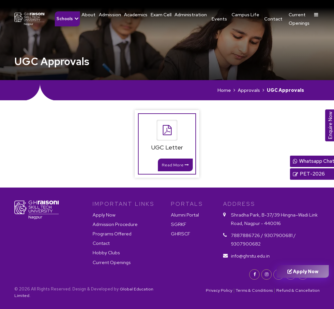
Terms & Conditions (254, 290)
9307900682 (246, 244)
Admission (110, 14)
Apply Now (104, 215)
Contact (273, 19)
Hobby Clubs (106, 253)
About (89, 14)
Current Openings (299, 18)
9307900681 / (280, 235)
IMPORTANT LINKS (124, 204)
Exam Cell (161, 14)
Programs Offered (112, 234)
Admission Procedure (115, 224)
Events (219, 19)
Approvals (249, 90)
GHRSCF (180, 234)
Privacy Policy (219, 290)
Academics (135, 14)
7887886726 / (247, 235)
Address (239, 204)
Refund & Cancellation (298, 290)
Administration (191, 14)
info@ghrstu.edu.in (250, 256)
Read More (175, 165)
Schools (64, 18)
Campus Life (245, 14)
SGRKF (178, 224)
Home (224, 90)
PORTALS (187, 204)
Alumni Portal (185, 215)
